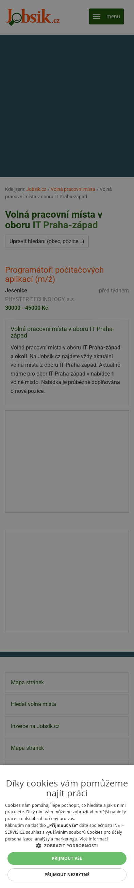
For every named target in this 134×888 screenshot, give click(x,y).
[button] (67, 845)
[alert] (67, 444)
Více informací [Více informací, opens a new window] (94, 839)
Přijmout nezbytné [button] (67, 874)
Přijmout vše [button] (67, 858)
